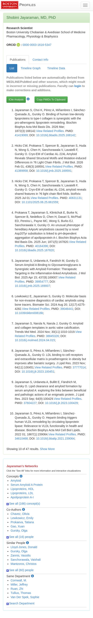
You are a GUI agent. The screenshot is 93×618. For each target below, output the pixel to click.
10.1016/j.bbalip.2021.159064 (55, 438)
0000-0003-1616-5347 (36, 44)
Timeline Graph (31, 68)
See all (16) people (20, 537)
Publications (18, 59)
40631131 (75, 198)
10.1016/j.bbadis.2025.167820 (34, 250)
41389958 (21, 170)
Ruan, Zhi (17, 588)
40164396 (41, 246)
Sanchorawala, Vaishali (26, 559)
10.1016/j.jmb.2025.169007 (32, 285)
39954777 (41, 281)
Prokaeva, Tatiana (22, 522)
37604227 (30, 403)
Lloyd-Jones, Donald (24, 547)
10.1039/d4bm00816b (29, 313)
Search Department (20, 603)
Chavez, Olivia (20, 513)
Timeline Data (56, 68)
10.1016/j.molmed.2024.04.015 (35, 340)
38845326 (52, 336)
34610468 (21, 438)
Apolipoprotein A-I (22, 497)
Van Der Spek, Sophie (25, 597)
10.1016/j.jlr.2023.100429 (61, 403)
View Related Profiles (50, 131)
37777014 (79, 367)
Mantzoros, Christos (23, 563)
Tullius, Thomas (21, 593)
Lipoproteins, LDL (22, 493)
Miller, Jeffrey (19, 584)
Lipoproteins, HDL (22, 489)
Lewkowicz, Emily (22, 518)
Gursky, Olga (19, 530)
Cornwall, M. (19, 580)
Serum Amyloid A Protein (27, 484)
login (77, 86)
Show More (47, 449)
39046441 (66, 308)
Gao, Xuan (18, 526)
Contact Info (40, 59)
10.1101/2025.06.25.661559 (40, 202)
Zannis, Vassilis (21, 555)
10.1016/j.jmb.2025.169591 (54, 170)
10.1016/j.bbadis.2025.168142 (55, 135)
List (12, 68)
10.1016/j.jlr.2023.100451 (38, 371)
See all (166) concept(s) (23, 503)
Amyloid (16, 480)
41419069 (21, 135)
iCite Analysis (16, 99)
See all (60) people (20, 570)
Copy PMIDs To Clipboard (51, 99)
